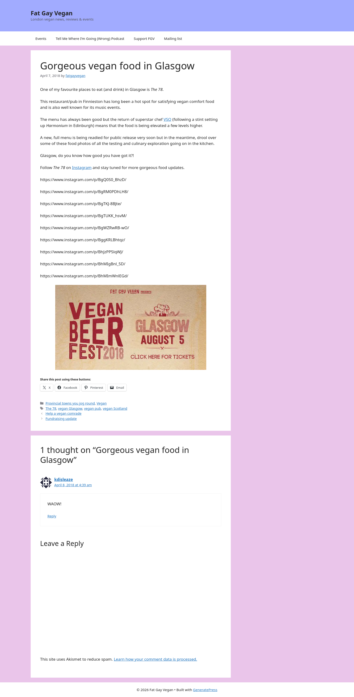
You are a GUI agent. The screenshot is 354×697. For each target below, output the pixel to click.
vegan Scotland (115, 408)
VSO (167, 119)
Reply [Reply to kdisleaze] (51, 516)
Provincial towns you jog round (70, 403)
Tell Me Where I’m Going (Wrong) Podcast (90, 38)
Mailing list (173, 38)
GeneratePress (205, 689)
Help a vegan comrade (63, 413)
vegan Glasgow (70, 408)
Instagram (82, 167)
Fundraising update (61, 418)
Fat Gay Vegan (52, 13)
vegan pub (92, 408)
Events (40, 38)
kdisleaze (63, 479)
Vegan (101, 403)
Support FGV (144, 38)
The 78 (51, 408)
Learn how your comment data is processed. (155, 659)
